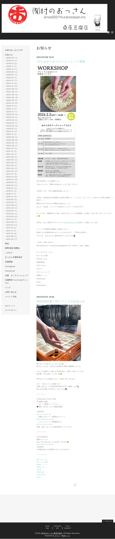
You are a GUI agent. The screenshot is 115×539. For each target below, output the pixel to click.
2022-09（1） (12, 137)
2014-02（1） (12, 208)
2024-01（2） (12, 103)
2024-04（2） (12, 97)
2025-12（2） (12, 63)
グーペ (57, 536)
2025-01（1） (12, 78)
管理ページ (66, 536)
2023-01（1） (12, 129)
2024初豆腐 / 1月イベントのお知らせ (60, 301)
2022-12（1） (12, 131)
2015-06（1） (12, 199)
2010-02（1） (12, 239)
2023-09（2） (12, 114)
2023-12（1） (12, 106)
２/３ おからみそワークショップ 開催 (60, 61)
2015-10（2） (12, 197)
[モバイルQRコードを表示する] (16, 310)
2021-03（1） (12, 168)
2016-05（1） (12, 182)
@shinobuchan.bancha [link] (45, 419)
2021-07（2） (12, 160)
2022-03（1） (12, 146)
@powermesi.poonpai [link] (45, 444)
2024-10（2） (12, 86)
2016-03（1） (12, 185)
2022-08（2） (12, 140)
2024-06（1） (12, 92)
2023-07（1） (12, 117)
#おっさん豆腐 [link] (42, 462)
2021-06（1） (12, 163)
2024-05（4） (12, 95)
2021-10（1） (12, 154)
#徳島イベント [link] (42, 465)
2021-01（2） (12, 174)
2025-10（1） (12, 69)
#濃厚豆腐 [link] (40, 472)
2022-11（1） (11, 134)
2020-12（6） (12, 177)
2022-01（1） (12, 148)
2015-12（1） (11, 191)
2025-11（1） (11, 66)
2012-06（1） (12, 222)
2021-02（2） (12, 171)
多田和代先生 (70, 222)
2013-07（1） (12, 211)
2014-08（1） (12, 205)
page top (107, 521)
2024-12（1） (12, 80)
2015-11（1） (11, 194)
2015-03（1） (12, 202)
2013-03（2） (12, 216)
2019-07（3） (12, 180)
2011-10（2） (12, 233)
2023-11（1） (11, 109)
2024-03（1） (12, 100)
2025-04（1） (12, 75)
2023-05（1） (12, 123)
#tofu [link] (38, 477)
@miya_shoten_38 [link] (43, 414)
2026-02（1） (12, 58)
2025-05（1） (12, 72)
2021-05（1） (12, 165)
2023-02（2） (12, 126)
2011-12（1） (11, 228)
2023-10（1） (12, 112)
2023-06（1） (12, 120)
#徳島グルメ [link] (41, 467)
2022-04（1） (12, 143)
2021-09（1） (12, 157)
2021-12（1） (11, 151)
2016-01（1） (12, 188)
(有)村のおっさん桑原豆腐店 (51, 533)
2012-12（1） (11, 219)
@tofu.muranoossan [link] (44, 424)
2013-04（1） (12, 214)
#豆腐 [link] (38, 469)
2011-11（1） (11, 231)
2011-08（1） (12, 236)
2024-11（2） (12, 83)
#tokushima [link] (41, 475)
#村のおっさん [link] (42, 459)
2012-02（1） (12, 225)
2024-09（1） (12, 89)
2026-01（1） (12, 61)
